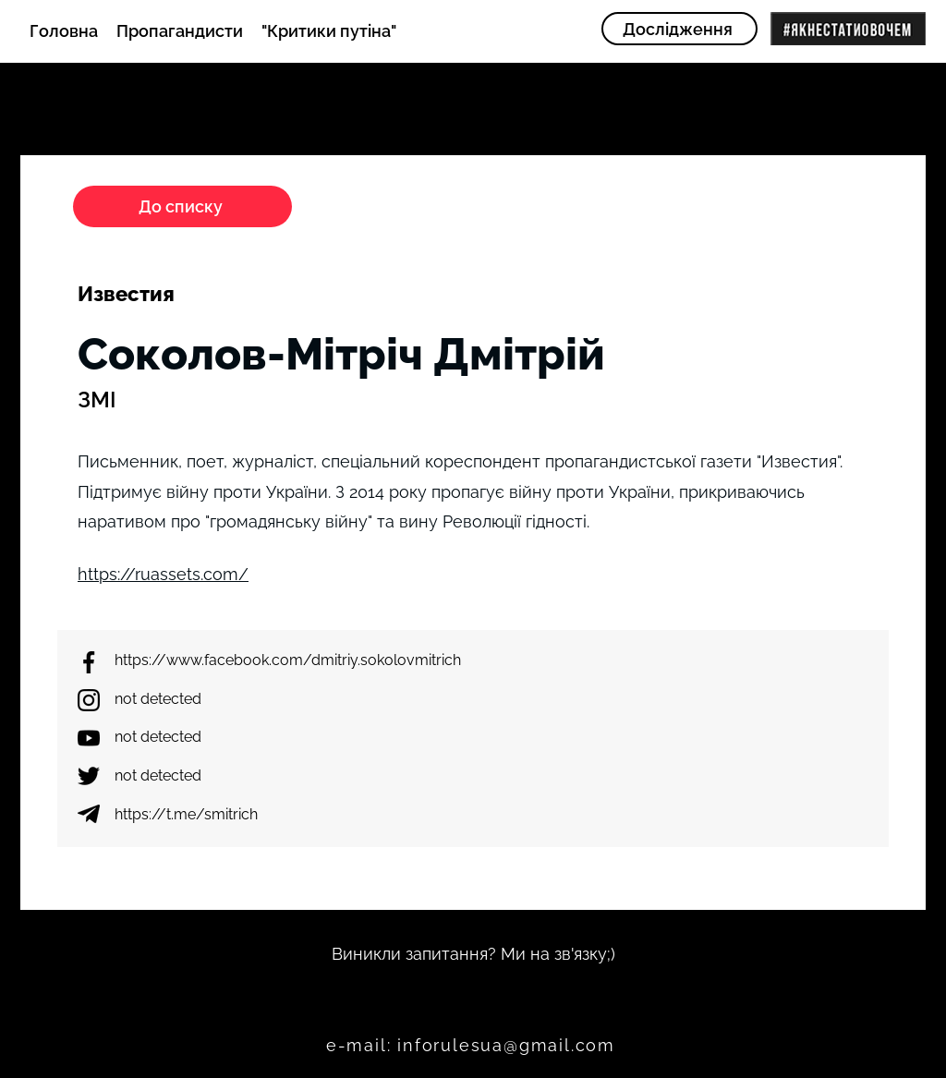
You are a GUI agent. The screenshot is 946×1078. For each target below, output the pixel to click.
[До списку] (182, 206)
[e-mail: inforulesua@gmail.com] (472, 1044)
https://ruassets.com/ (163, 574)
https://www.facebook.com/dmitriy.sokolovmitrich (288, 660)
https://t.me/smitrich (186, 814)
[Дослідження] (679, 28)
